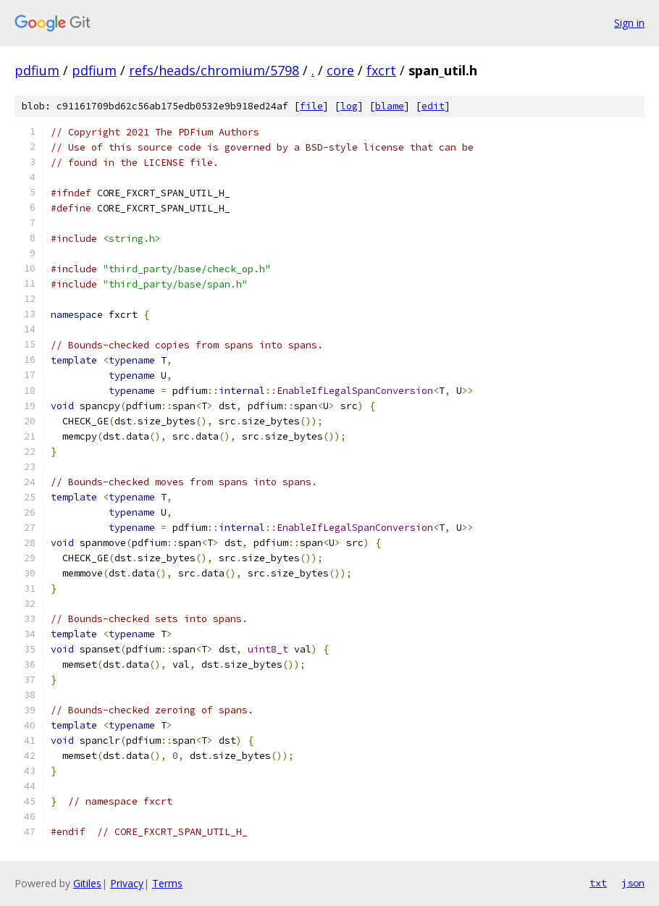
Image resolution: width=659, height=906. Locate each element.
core (340, 70)
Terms (167, 883)
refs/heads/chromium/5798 (214, 70)
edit (433, 106)
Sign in (629, 23)
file (311, 106)
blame (389, 106)
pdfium (36, 70)
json (633, 882)
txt (598, 882)
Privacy (126, 883)
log (349, 106)
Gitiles (87, 883)
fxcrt (381, 70)
